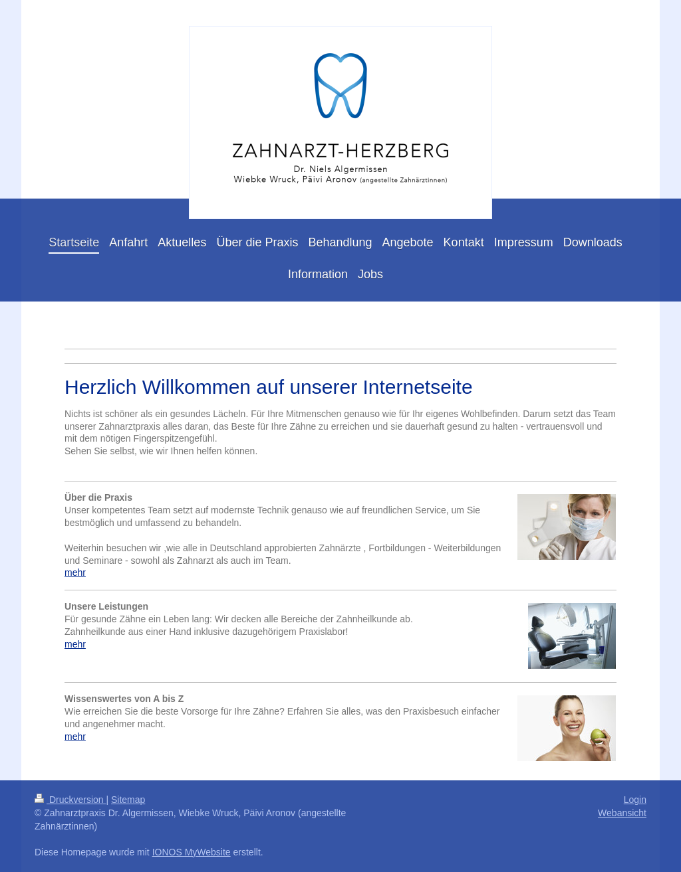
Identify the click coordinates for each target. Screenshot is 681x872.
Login (635, 799)
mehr (75, 572)
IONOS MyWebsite (191, 852)
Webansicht (622, 813)
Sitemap (128, 799)
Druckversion (70, 799)
